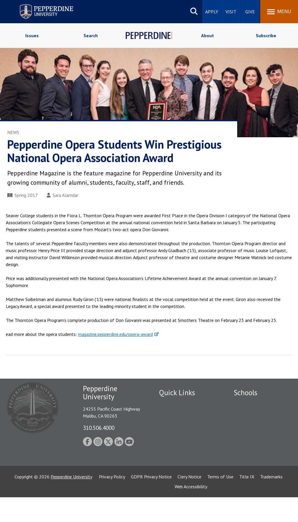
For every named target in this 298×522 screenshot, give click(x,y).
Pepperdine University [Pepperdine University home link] (39, 5)
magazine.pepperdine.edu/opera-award (115, 334)
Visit (231, 12)
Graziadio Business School (259, 424)
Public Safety (172, 403)
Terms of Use (220, 501)
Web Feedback (173, 474)
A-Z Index (168, 454)
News (13, 132)
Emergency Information (182, 424)
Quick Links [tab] (177, 392)
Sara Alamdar (62, 195)
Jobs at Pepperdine (177, 434)
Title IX (246, 501)
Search (91, 35)
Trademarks (271, 501)
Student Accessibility (179, 413)
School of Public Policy (256, 462)
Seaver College (248, 403)
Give (250, 12)
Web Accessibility (191, 511)
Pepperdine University (71, 501)
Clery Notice (189, 501)
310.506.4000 (98, 427)
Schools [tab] (245, 392)
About (207, 35)
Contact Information (179, 444)
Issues (32, 35)
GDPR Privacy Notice (151, 501)
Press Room (170, 464)
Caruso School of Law (255, 413)
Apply (211, 12)
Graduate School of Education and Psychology (259, 443)
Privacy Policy (112, 501)
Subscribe (266, 35)
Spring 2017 (22, 195)
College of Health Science (259, 472)
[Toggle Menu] (279, 11)
